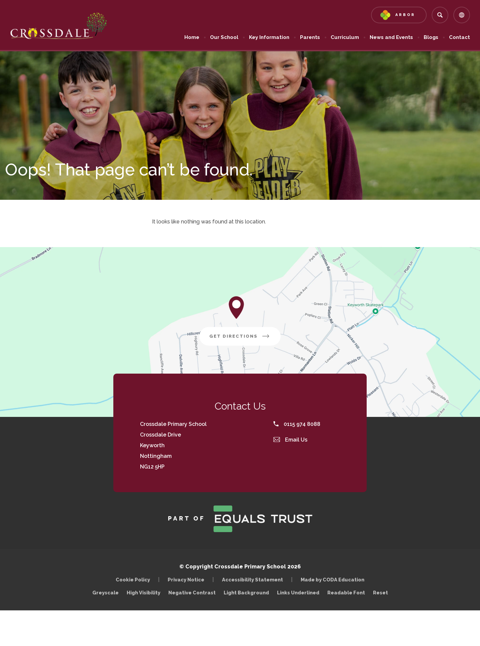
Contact (459, 37)
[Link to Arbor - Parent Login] (399, 15)
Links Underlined (298, 592)
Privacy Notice (186, 579)
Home (191, 37)
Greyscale (105, 592)
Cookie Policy (133, 579)
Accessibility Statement (252, 579)
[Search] (440, 15)
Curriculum (345, 37)
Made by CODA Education (334, 579)
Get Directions (245, 339)
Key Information (269, 37)
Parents (310, 37)
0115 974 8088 (296, 424)
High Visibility (143, 592)
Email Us (290, 440)
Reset (380, 592)
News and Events (391, 37)
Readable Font (346, 592)
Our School (224, 37)
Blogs (431, 37)
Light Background (246, 592)
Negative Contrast (192, 592)
